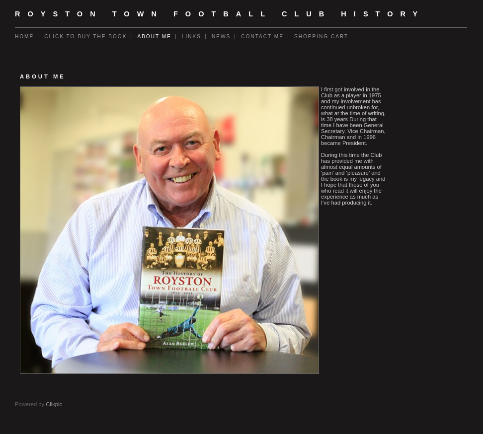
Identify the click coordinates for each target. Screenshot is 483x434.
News (221, 36)
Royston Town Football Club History (220, 14)
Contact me (262, 36)
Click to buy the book (85, 36)
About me (154, 36)
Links (191, 36)
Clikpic (54, 404)
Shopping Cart (321, 36)
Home (24, 36)
